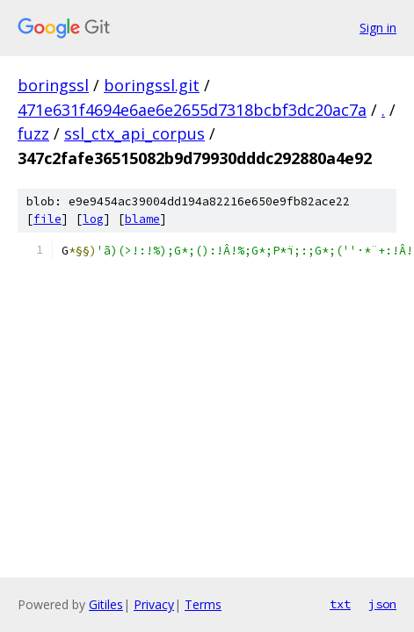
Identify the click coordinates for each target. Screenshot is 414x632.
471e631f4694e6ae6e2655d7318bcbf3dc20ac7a (192, 109)
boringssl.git (152, 85)
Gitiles (106, 604)
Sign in (378, 27)
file (47, 219)
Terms (203, 604)
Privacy (154, 604)
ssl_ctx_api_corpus (134, 133)
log (93, 219)
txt (340, 604)
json (382, 604)
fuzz (33, 133)
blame (142, 219)
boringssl (53, 85)
